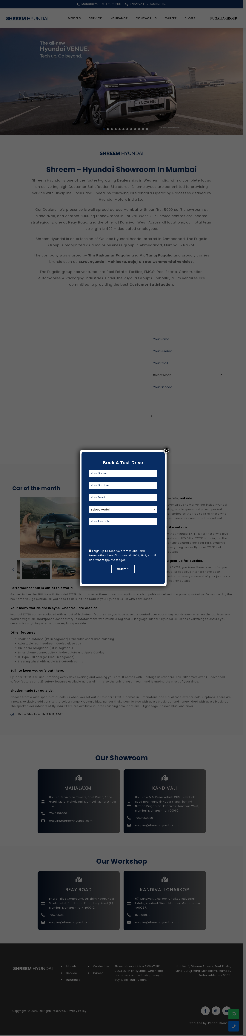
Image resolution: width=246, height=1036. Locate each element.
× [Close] (166, 450)
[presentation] (117, 537)
